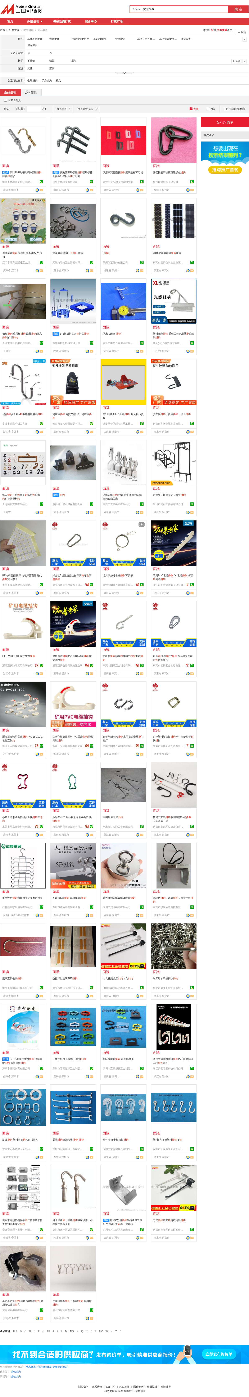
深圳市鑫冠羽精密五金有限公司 (68, 907)
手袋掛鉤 (47, 80)
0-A (15, 1331)
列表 (211, 108)
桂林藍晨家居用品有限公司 (17, 907)
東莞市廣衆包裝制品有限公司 (168, 262)
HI (48, 1331)
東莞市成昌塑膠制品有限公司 (18, 584)
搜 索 (238, 9)
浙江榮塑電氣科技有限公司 (168, 1068)
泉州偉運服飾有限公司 (165, 181)
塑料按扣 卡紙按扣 (115, 1139)
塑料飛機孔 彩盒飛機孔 (118, 1058)
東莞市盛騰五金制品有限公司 (168, 987)
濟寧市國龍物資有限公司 (16, 1068)
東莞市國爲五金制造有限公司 (68, 584)
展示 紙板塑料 (68, 1139)
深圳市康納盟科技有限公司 (17, 987)
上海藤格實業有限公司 (14, 504)
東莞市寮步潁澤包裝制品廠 (118, 181)
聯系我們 (97, 1386)
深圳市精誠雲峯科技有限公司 (18, 181)
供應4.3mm (112, 333)
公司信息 (31, 92)
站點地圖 (124, 1386)
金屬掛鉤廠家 (59, 1366)
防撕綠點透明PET (65, 978)
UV (101, 1331)
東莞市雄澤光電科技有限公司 (68, 987)
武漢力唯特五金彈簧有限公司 (68, 262)
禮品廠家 (31, 1366)
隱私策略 (138, 1386)
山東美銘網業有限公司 (65, 181)
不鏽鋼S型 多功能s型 (69, 897)
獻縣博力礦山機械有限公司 (68, 504)
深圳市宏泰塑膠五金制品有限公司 (68, 1068)
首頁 (10, 21)
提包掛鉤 (16, 1371)
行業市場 (117, 21)
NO (72, 1331)
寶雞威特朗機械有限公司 (66, 342)
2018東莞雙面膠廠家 (167, 252)
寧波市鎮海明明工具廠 (14, 423)
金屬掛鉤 (32, 80)
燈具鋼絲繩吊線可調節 (118, 575)
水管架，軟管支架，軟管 (169, 494)
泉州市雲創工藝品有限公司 (168, 504)
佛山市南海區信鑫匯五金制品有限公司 (118, 987)
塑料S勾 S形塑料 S (167, 1139)
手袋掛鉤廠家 (44, 1366)
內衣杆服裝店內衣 (118, 978)
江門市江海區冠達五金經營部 (18, 262)
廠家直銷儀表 (12, 978)
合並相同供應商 (234, 108)
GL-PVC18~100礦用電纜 (18, 655)
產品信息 (10, 92)
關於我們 (83, 1386)
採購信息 (34, 21)
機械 (5, 172)
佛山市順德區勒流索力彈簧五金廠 (168, 826)
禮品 (58, 80)
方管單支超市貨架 (169, 1220)
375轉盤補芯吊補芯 (74, 333)
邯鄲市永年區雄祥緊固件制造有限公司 (68, 1229)
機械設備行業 (62, 21)
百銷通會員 (14, 100)
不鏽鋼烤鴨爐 (113, 817)
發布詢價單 (225, 122)
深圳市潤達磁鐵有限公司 (116, 907)
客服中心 (111, 1386)
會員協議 (152, 1386)
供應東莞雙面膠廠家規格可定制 (123, 172)
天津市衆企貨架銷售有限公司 (18, 342)
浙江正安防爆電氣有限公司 (168, 584)
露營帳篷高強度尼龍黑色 (169, 172)
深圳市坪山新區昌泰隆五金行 (118, 1229)
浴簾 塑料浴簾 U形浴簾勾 (20, 1139)
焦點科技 (129, 1390)
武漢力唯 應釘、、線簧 (68, 252)
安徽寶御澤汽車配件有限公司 (18, 1229)
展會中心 (91, 21)
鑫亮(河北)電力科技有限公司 (168, 342)
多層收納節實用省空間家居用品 (22, 897)
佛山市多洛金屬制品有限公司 (68, 423)
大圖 (194, 108)
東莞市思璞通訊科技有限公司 (168, 907)
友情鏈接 (166, 1386)
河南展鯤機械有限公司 (14, 1310)
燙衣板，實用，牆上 (172, 414)
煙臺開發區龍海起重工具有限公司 (118, 423)
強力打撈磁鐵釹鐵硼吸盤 (119, 897)
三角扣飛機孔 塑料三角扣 (69, 1058)
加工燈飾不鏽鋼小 (165, 978)
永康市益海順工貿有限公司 (118, 826)
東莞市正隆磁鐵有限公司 (116, 504)
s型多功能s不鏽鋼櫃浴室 (22, 414)
